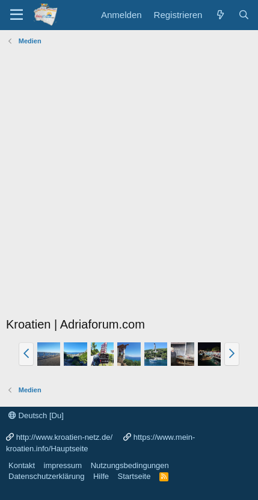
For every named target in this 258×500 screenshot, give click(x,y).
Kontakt (21, 465)
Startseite (133, 476)
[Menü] (16, 15)
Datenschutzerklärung (46, 476)
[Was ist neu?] (220, 15)
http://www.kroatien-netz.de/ (64, 437)
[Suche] (244, 15)
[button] (26, 353)
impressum (63, 465)
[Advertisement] (129, 184)
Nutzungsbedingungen (130, 465)
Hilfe (101, 476)
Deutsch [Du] (36, 415)
